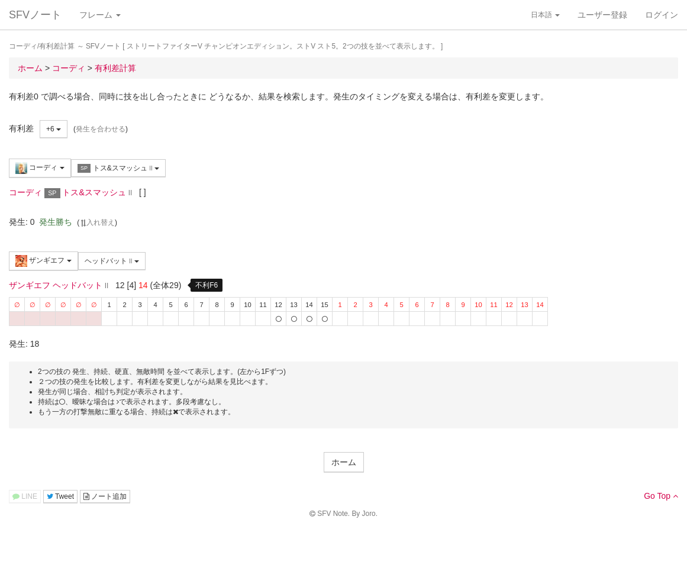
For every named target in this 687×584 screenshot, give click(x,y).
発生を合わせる (100, 129)
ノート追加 (105, 496)
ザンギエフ (43, 261)
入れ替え (97, 222)
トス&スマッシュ (118, 168)
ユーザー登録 (602, 15)
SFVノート (35, 15)
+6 (53, 129)
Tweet (60, 496)
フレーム (100, 15)
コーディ (39, 168)
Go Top (661, 496)
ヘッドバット (112, 261)
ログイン (661, 15)
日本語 (545, 15)
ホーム (343, 462)
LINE (24, 496)
